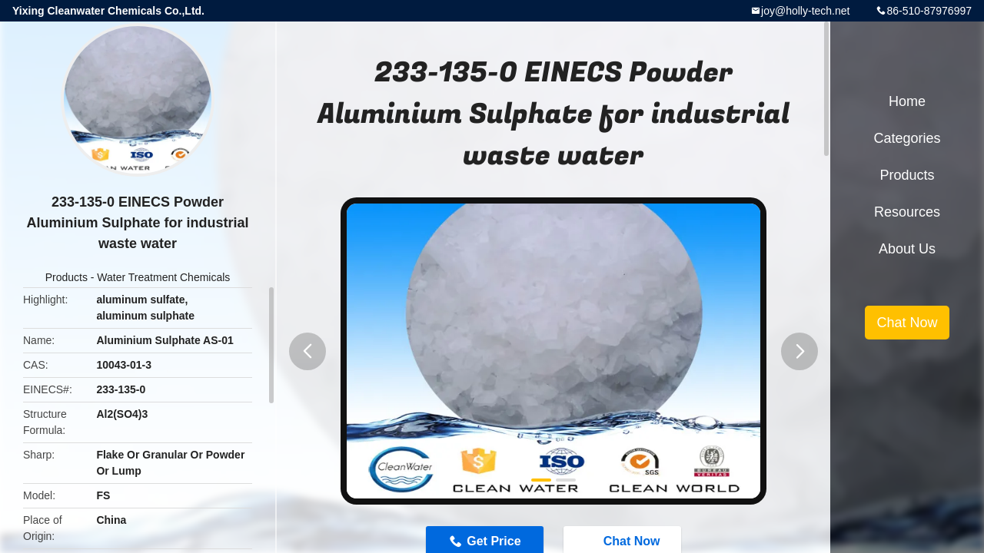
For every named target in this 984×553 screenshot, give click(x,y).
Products (66, 277)
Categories (906, 138)
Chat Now (906, 322)
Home (907, 101)
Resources (907, 212)
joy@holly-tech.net (805, 11)
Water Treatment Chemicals (163, 277)
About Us (907, 249)
